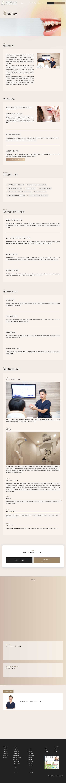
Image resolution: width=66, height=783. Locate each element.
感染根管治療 (16, 753)
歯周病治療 (31, 753)
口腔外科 (30, 763)
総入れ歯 (16, 772)
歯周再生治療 (31, 755)
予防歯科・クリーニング (18, 757)
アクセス (44, 3)
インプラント (16, 759)
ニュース (6, 755)
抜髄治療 (30, 751)
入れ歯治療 (31, 761)
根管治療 (30, 749)
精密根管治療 (16, 751)
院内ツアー (6, 751)
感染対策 (6, 753)
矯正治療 (30, 759)
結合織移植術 (31, 770)
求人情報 (46, 751)
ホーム (46, 746)
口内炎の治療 (16, 765)
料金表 (39, 3)
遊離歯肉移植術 (17, 770)
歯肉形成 (16, 767)
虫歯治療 (16, 749)
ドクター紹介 (28, 3)
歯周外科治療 (16, 755)
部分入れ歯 (31, 772)
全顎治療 (30, 767)
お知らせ (55, 751)
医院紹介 (6, 749)
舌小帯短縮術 (31, 765)
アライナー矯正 (17, 761)
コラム (5, 757)
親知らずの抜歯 (17, 763)
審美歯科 (30, 757)
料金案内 (46, 749)
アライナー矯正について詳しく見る (15, 159)
